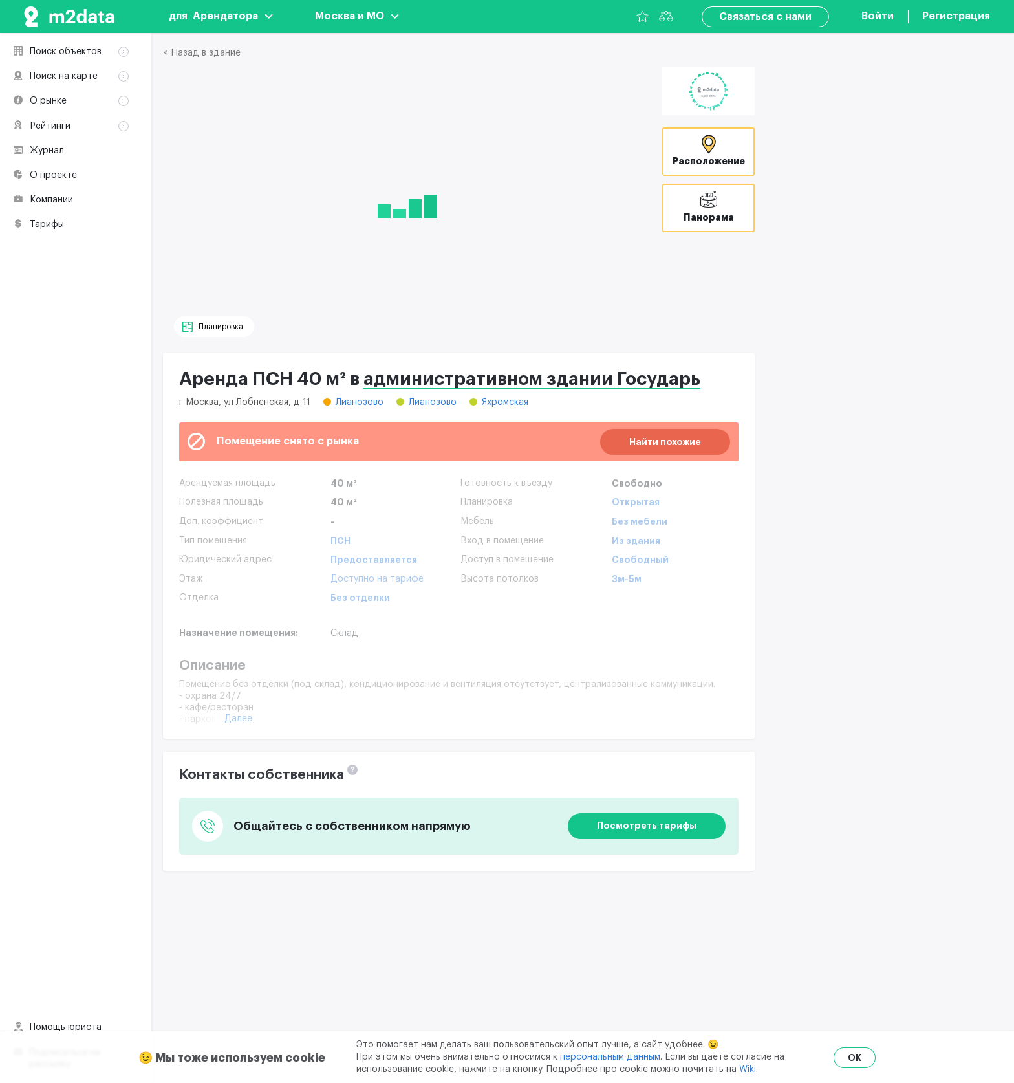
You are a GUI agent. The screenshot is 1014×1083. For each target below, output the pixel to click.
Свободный (640, 559)
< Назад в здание (202, 53)
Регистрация (956, 16)
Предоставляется (373, 559)
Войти (877, 16)
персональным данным (610, 1057)
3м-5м (627, 579)
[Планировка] (214, 326)
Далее (238, 718)
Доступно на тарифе (377, 579)
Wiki (747, 1069)
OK (854, 1057)
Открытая (636, 502)
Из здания (636, 540)
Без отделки (360, 597)
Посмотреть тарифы (646, 825)
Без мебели (639, 521)
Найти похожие (665, 441)
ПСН (340, 540)
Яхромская (505, 402)
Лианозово (359, 402)
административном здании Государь (531, 379)
